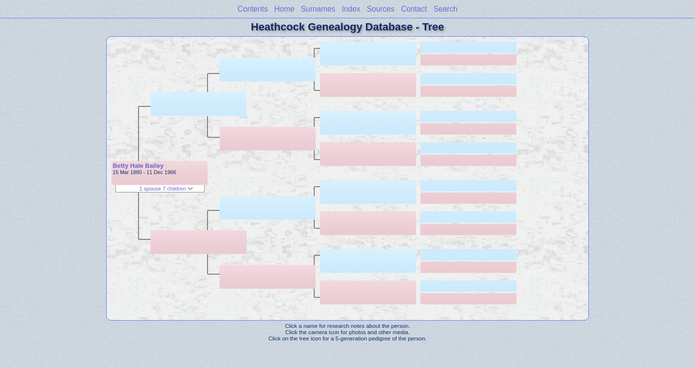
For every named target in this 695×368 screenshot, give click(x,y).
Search (445, 9)
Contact (414, 9)
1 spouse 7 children (166, 188)
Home (284, 9)
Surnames (318, 9)
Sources (380, 9)
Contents (252, 9)
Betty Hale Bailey (138, 165)
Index (351, 9)
